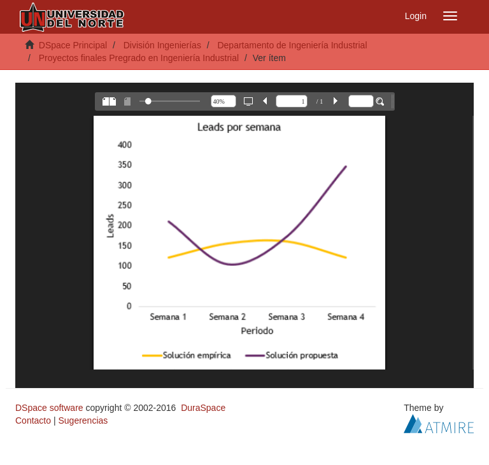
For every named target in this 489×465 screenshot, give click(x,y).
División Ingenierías (162, 45)
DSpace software (49, 408)
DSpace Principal (73, 45)
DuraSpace (203, 408)
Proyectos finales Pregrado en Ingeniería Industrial (139, 58)
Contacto (33, 420)
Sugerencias (83, 420)
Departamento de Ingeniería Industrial (292, 45)
